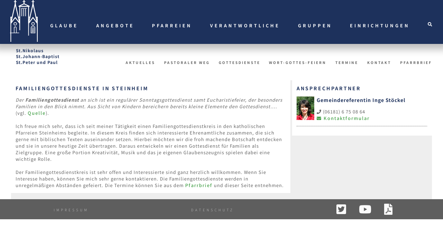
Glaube (64, 25)
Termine (346, 62)
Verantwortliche (245, 25)
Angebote (115, 25)
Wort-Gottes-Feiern (297, 62)
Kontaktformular (343, 118)
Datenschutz (212, 209)
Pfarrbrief (416, 62)
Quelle (37, 113)
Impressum (71, 209)
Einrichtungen (380, 25)
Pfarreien (172, 25)
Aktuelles (140, 62)
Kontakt (379, 62)
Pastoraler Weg (187, 62)
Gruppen (315, 25)
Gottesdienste (239, 62)
